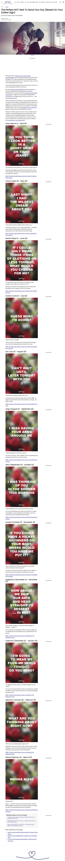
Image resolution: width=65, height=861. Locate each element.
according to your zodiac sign (16, 120)
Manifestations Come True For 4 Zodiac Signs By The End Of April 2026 (21, 821)
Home (2, 7)
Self (25, 2)
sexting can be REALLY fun (17, 89)
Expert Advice (54, 2)
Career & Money (48, 2)
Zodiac (18, 2)
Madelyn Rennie (4, 18)
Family (28, 2)
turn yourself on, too (11, 98)
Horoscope (22, 2)
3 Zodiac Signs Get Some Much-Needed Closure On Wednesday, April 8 (21, 818)
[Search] (60, 2)
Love (15, 2)
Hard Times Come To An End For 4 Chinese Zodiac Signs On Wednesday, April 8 (20, 825)
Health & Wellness (42, 2)
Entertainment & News (34, 2)
